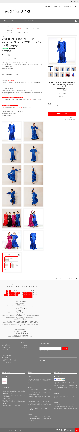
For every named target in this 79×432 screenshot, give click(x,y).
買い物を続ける (73, 278)
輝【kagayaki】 (12, 80)
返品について (73, 117)
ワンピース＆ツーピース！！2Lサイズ (22, 32)
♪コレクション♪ (10, 30)
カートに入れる (62, 113)
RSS (3, 357)
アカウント (74, 1)
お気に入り (62, 96)
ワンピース (13, 26)
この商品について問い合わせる (60, 278)
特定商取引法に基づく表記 (70, 119)
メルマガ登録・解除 (29, 21)
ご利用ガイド (5, 21)
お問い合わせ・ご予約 (16, 21)
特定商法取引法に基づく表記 (9, 360)
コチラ (15, 88)
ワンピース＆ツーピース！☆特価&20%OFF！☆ (35, 28)
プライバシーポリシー (7, 362)
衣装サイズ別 (9, 32)
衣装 (8, 26)
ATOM (6, 357)
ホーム (3, 26)
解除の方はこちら (44, 351)
